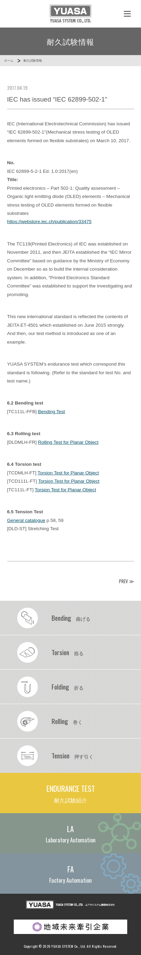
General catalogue (26, 520)
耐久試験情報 (32, 60)
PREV (123, 581)
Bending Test (51, 411)
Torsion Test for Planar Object (68, 472)
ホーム (8, 60)
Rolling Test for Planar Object (68, 442)
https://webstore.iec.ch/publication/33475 (49, 221)
